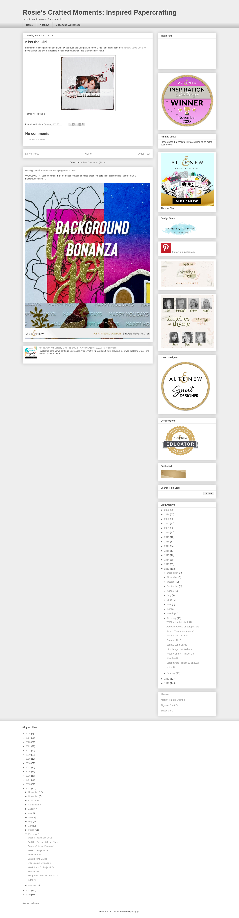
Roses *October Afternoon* (180, 631)
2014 (167, 559)
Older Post (144, 153)
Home (29, 25)
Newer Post (32, 153)
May (169, 604)
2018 (167, 541)
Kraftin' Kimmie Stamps (173, 700)
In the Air (171, 667)
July (169, 595)
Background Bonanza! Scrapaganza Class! (51, 170)
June (170, 600)
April (169, 609)
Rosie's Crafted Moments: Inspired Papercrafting (99, 12)
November (172, 577)
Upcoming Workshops (68, 25)
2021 (167, 528)
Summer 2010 (173, 640)
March (170, 613)
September (173, 586)
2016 (167, 550)
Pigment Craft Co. (170, 705)
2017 (167, 546)
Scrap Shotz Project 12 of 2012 (182, 662)
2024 (167, 514)
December (172, 572)
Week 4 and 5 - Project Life (180, 653)
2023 (167, 519)
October (171, 581)
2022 (167, 523)
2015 (167, 555)
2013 (167, 564)
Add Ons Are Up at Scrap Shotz (182, 626)
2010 (167, 683)
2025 (167, 510)
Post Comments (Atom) (94, 162)
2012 (167, 569)
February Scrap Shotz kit (134, 47)
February (172, 618)
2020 (167, 532)
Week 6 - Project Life (177, 635)
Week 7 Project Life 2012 (179, 622)
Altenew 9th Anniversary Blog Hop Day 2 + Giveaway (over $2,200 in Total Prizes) (78, 348)
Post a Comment (37, 139)
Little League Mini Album (179, 649)
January (171, 673)
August (171, 591)
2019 (167, 537)
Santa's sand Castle (176, 644)
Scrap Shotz (167, 710)
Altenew (44, 25)
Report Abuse (30, 903)
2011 (167, 678)
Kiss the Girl (172, 658)
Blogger (135, 911)
